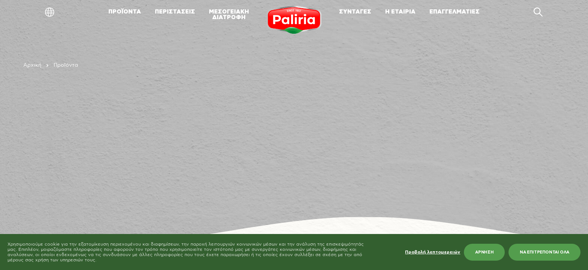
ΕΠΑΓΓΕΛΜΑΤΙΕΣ (454, 12)
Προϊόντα (66, 65)
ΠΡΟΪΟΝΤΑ (124, 12)
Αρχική (32, 65)
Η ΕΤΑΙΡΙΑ (400, 12)
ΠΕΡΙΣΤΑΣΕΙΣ (175, 12)
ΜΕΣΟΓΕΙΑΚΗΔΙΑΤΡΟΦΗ (229, 14)
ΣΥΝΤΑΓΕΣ (355, 12)
